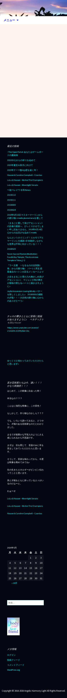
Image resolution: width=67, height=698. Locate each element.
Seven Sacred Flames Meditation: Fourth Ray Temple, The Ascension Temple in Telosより (22, 257)
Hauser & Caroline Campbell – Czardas (24, 175)
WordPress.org (13, 670)
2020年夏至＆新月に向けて (20, 165)
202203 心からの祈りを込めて (21, 160)
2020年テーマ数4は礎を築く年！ (22, 170)
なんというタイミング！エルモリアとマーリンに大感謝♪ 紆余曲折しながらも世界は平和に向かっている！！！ (25, 240)
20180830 (11, 205)
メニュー (9, 20)
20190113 (11, 195)
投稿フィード (13, 660)
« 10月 (14, 583)
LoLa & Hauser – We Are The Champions (25, 180)
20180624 (11, 210)
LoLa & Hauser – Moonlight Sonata (22, 185)
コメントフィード (15, 665)
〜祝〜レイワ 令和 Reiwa (19, 190)
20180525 (11, 249)
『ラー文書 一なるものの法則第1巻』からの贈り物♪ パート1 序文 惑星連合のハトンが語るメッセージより (25, 268)
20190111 (11, 200)
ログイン (11, 655)
